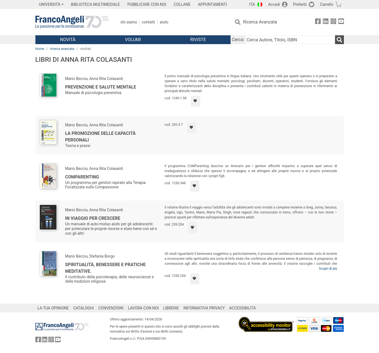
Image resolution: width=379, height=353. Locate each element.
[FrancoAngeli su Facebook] (318, 22)
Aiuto (164, 22)
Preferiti (300, 4)
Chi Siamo (129, 22)
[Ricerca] (339, 39)
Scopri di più (328, 269)
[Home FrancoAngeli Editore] (72, 22)
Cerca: (238, 39)
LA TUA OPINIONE (53, 308)
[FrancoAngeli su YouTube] (341, 22)
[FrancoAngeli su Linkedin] (325, 22)
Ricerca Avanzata (260, 22)
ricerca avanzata (62, 49)
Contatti (148, 22)
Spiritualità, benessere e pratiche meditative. (105, 268)
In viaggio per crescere (92, 218)
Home (39, 49)
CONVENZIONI (110, 308)
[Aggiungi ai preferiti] (195, 101)
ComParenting (82, 177)
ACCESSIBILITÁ (242, 308)
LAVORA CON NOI (143, 308)
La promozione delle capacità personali (100, 137)
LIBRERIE (171, 308)
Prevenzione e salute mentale (100, 87)
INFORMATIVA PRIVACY (204, 308)
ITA (252, 4)
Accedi (274, 4)
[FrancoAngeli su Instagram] (333, 22)
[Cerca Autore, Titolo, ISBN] (290, 39)
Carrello (326, 4)
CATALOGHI (83, 308)
